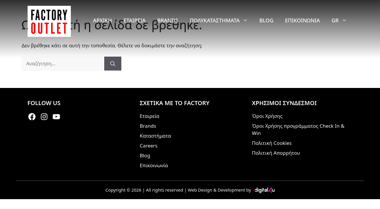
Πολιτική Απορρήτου (276, 152)
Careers (148, 145)
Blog (266, 20)
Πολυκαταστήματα (222, 20)
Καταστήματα (155, 135)
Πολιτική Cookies (272, 143)
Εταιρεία (134, 20)
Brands (167, 20)
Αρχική (102, 20)
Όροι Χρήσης (267, 116)
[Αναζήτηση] (112, 64)
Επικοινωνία (302, 20)
